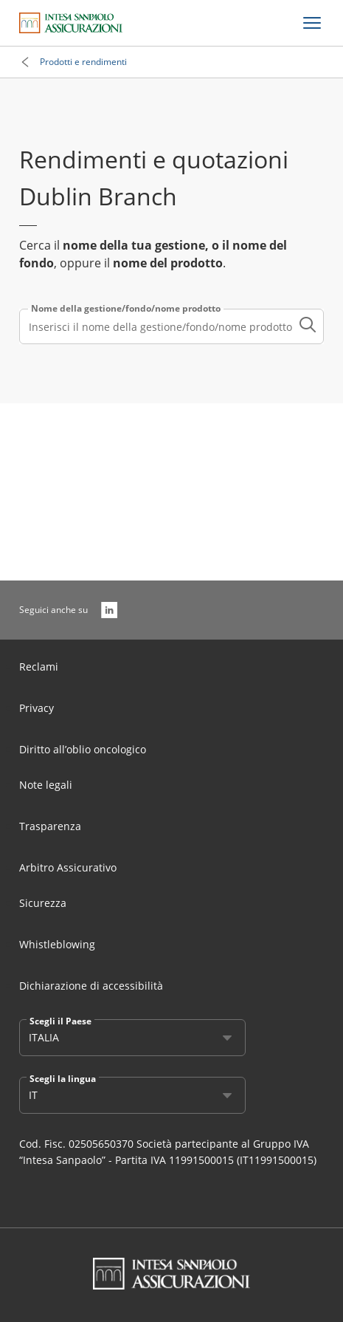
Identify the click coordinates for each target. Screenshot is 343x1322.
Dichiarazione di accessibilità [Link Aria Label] (91, 986)
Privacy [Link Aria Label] (36, 708)
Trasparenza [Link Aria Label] (50, 826)
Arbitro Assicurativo (68, 867)
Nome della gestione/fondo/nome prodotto (126, 308)
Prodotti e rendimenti (83, 61)
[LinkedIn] (109, 610)
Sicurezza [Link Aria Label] (42, 903)
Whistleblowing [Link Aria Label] (57, 944)
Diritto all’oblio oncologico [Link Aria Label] (82, 749)
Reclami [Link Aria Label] (38, 667)
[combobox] (171, 326)
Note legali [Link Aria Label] (45, 785)
